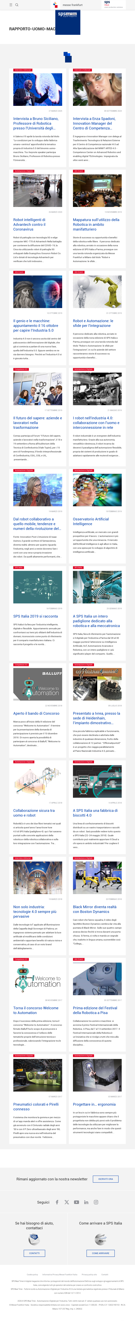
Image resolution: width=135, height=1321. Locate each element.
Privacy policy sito (89, 1275)
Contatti (34, 1253)
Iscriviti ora (105, 1179)
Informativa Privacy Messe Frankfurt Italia (59, 1275)
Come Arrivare (100, 1253)
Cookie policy (32, 1275)
